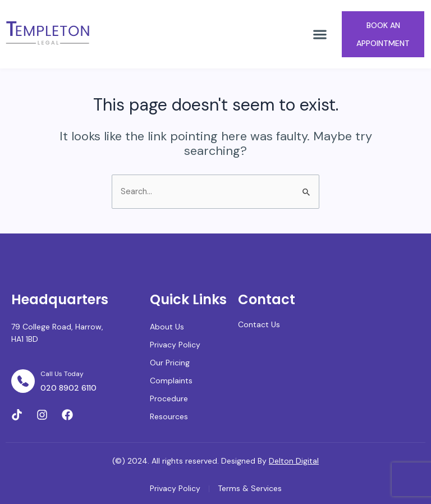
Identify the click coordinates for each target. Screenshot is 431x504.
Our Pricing (170, 363)
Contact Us (259, 324)
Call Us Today (62, 373)
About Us (167, 327)
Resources (169, 416)
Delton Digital (294, 461)
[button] (320, 34)
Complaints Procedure (171, 389)
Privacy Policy (175, 345)
